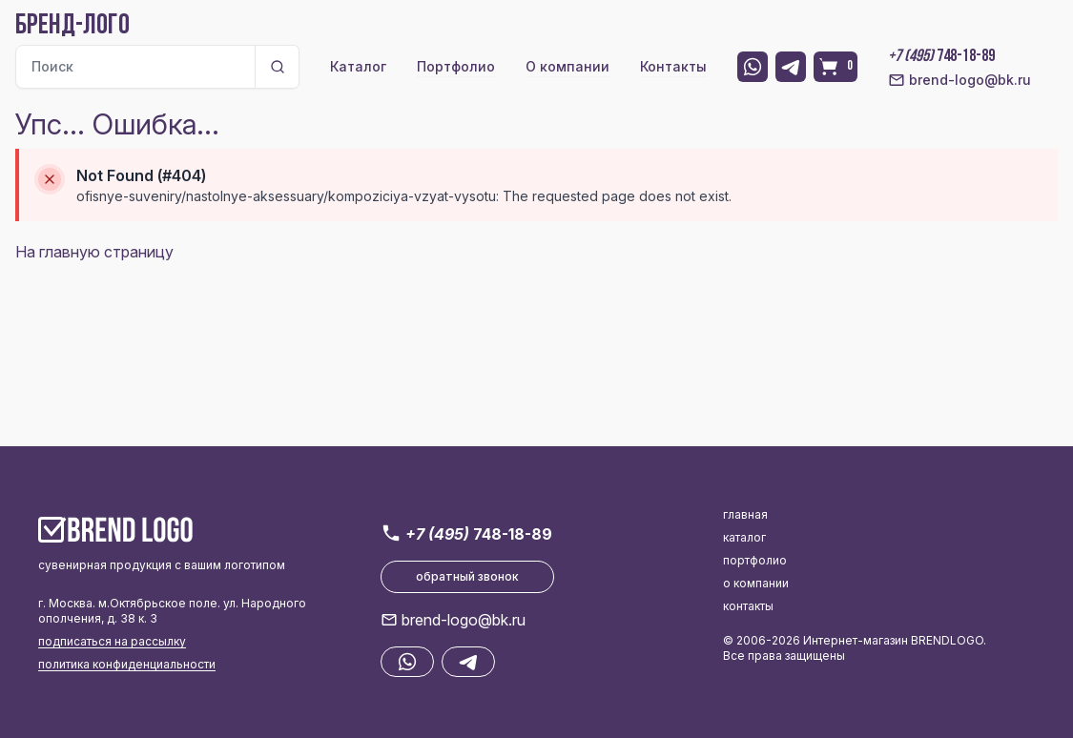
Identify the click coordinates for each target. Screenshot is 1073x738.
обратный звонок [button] (467, 576)
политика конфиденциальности (127, 664)
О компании (567, 66)
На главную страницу (94, 251)
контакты (748, 606)
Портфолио (456, 66)
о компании (756, 583)
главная (745, 514)
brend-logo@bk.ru (959, 80)
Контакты (673, 66)
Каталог (358, 66)
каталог (744, 537)
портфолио (755, 560)
